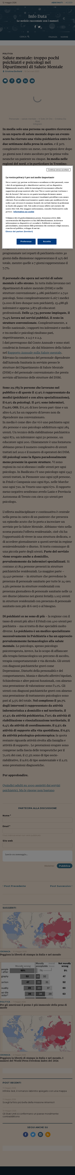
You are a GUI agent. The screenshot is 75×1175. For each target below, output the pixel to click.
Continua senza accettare (58, 170)
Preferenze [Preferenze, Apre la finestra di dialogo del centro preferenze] (26, 241)
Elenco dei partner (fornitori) (19, 231)
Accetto (47, 241)
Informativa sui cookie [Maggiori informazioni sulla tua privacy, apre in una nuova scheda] (23, 212)
